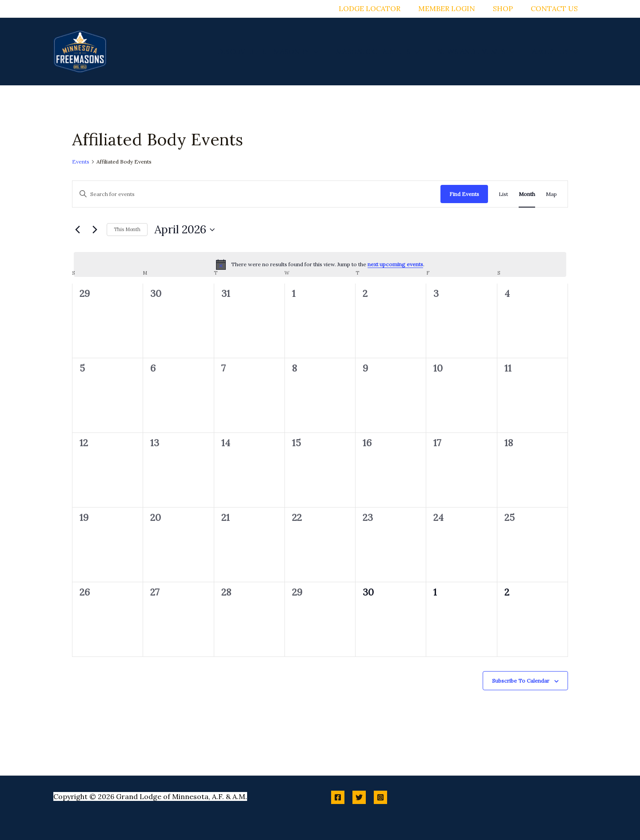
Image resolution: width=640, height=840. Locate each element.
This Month (127, 229)
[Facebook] (337, 797)
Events (80, 161)
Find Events (464, 194)
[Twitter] (359, 797)
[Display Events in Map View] (551, 194)
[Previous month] (77, 229)
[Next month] (94, 229)
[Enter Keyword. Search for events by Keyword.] (256, 194)
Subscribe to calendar (520, 680)
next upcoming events (395, 264)
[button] (326, 51)
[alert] (320, 264)
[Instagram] (380, 797)
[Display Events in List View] (503, 194)
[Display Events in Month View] (527, 194)
